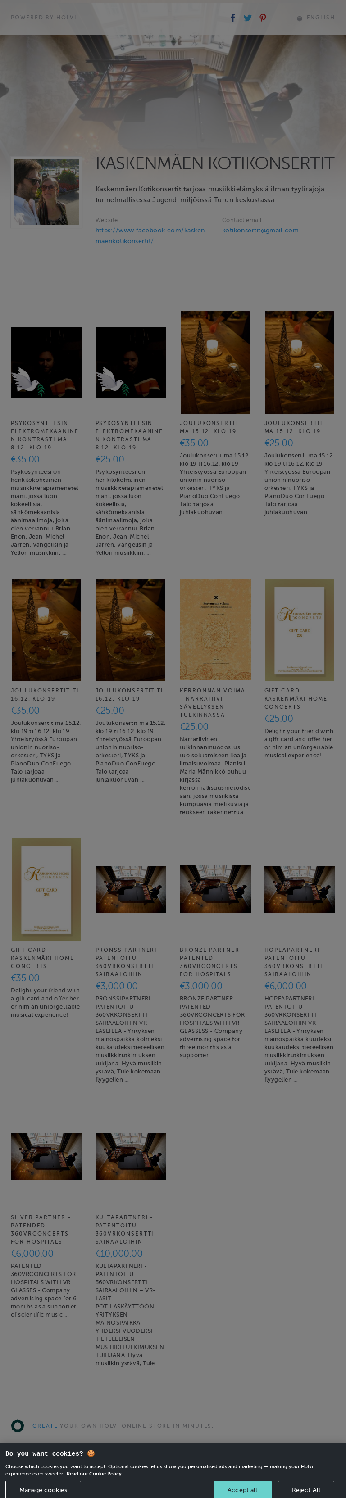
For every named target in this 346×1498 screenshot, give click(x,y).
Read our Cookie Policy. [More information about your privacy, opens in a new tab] (95, 1481)
